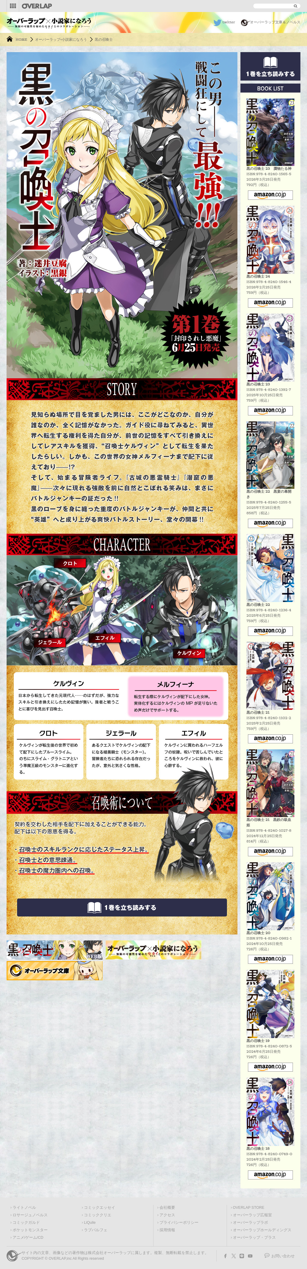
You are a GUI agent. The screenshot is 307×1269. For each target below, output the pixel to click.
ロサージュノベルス (30, 1215)
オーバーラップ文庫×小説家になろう (49, 21)
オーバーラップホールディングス (262, 1230)
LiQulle (90, 1222)
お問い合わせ (283, 1256)
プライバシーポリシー (178, 1222)
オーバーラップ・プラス (254, 1237)
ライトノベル (24, 1208)
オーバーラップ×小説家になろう (61, 39)
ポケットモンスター (30, 1230)
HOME (21, 39)
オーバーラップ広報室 (252, 1215)
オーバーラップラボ (250, 1222)
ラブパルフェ (95, 1230)
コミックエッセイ (99, 1208)
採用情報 (167, 1230)
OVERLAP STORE (248, 1208)
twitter (228, 22)
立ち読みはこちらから (122, 907)
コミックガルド (26, 1222)
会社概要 (167, 1208)
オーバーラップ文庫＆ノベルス (275, 22)
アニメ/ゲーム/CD (28, 1237)
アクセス (167, 1215)
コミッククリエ (97, 1215)
